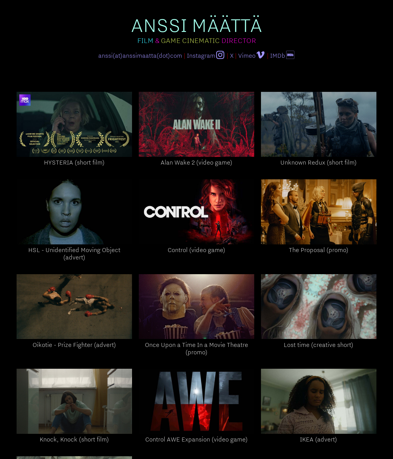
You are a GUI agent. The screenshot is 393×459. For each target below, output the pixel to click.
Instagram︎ (206, 55)
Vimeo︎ (251, 55)
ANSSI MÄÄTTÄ (196, 25)
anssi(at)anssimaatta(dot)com (140, 55)
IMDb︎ (282, 55)
